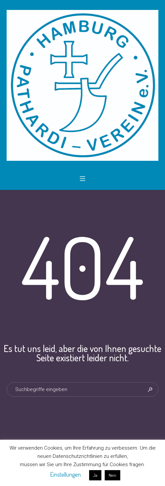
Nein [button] (112, 475)
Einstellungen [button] (65, 474)
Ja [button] (95, 475)
